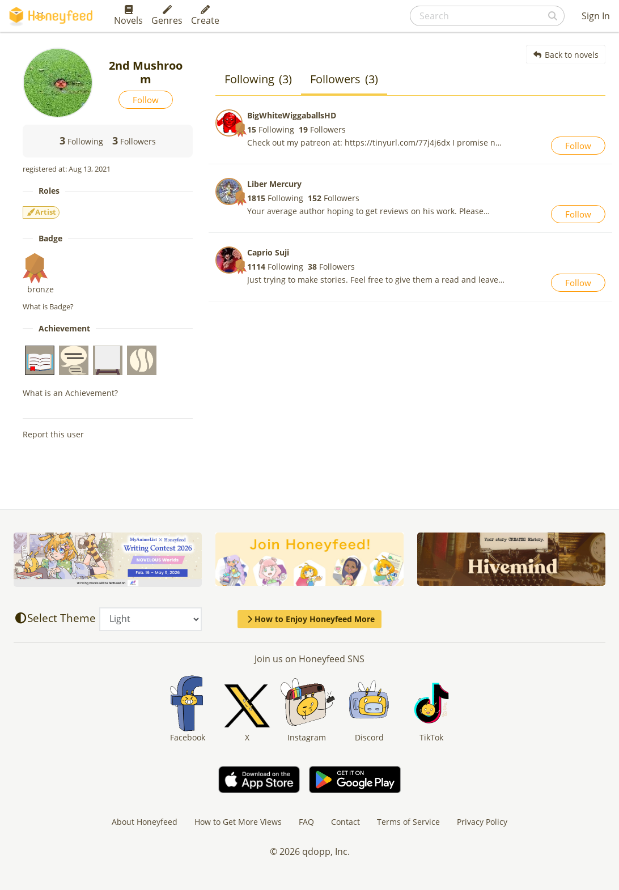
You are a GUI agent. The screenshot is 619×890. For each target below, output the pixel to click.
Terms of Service (408, 821)
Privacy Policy (482, 821)
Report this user (53, 434)
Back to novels (566, 54)
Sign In (596, 16)
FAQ (306, 821)
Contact (345, 821)
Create (205, 16)
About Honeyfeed (144, 821)
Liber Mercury (274, 183)
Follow (146, 99)
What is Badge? (48, 306)
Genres (167, 16)
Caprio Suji (268, 252)
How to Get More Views (238, 821)
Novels (128, 16)
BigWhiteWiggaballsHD (291, 115)
